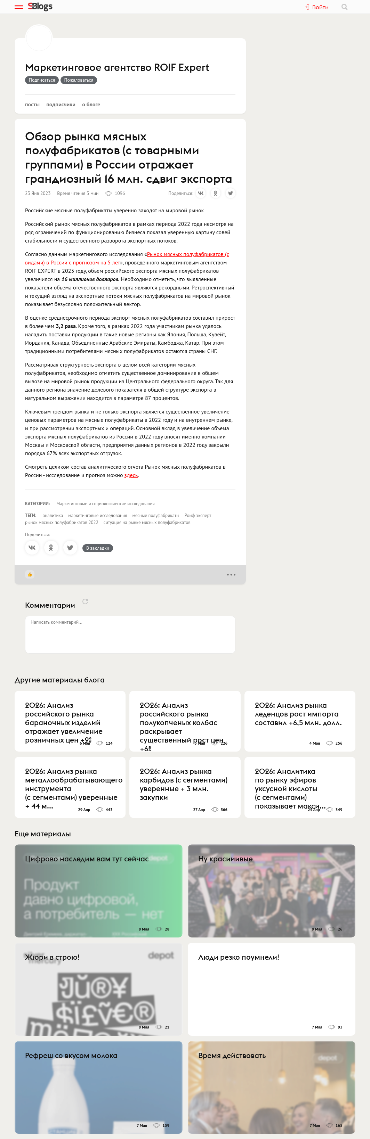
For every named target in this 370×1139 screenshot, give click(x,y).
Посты (32, 104)
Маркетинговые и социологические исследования (105, 504)
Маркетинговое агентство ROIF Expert (117, 68)
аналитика (53, 515)
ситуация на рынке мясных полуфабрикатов (147, 522)
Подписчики (60, 104)
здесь (131, 475)
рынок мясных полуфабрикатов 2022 (61, 522)
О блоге (91, 104)
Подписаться (42, 80)
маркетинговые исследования (97, 515)
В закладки (97, 548)
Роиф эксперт (198, 515)
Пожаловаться (79, 80)
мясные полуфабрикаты (155, 515)
